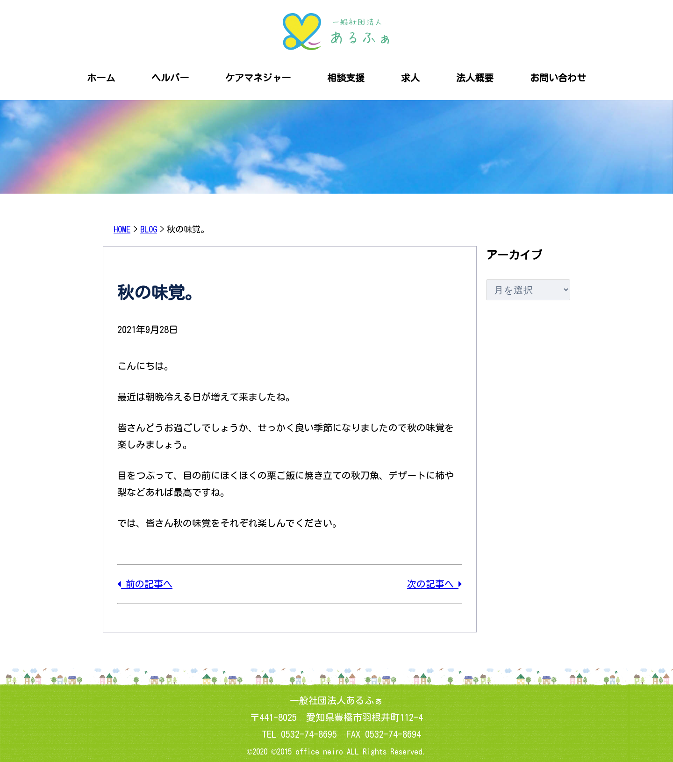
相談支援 (346, 77)
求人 (410, 77)
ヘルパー (170, 77)
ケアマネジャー (258, 77)
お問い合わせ (558, 77)
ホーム (101, 77)
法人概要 (475, 77)
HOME (122, 229)
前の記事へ (144, 583)
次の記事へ (434, 583)
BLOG (148, 229)
